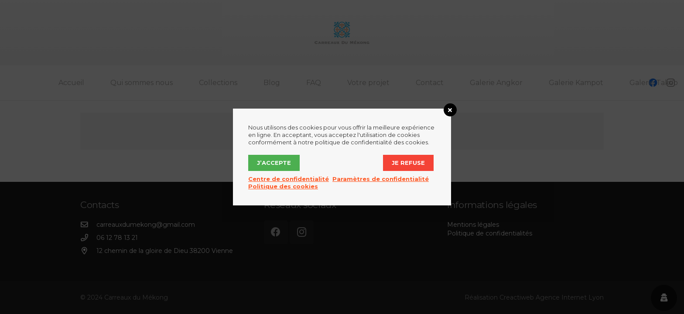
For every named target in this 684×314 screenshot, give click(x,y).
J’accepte (274, 162)
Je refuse (408, 162)
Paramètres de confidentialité (380, 178)
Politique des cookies (283, 186)
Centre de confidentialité (288, 178)
